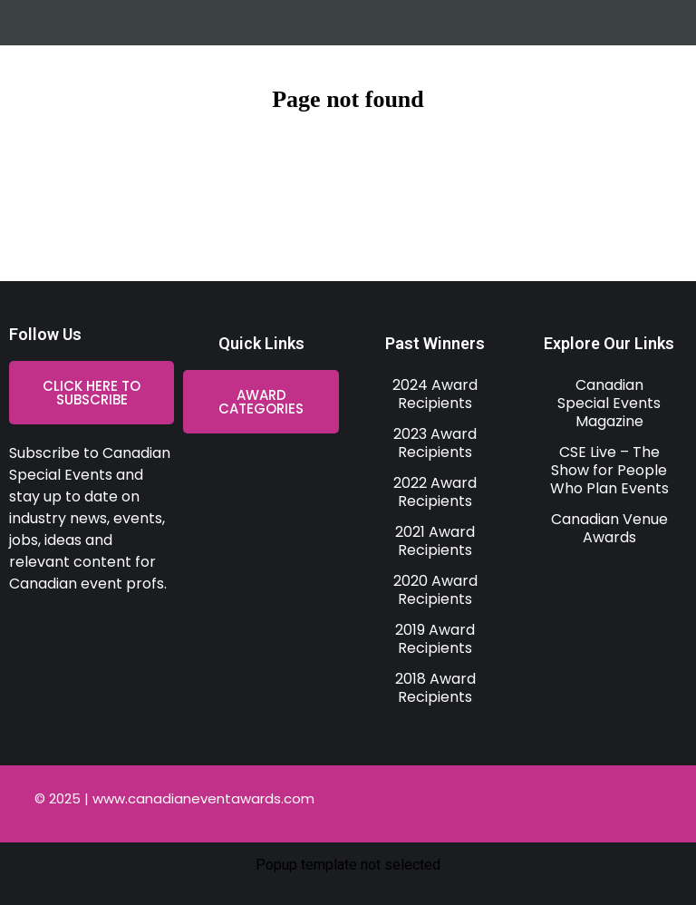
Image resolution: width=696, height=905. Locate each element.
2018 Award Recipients (435, 687)
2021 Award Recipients (435, 540)
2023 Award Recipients (435, 442)
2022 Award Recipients (435, 491)
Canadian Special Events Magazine (609, 403)
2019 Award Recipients (435, 638)
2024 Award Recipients (435, 394)
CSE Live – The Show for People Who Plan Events (609, 470)
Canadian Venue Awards (609, 528)
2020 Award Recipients (435, 589)
